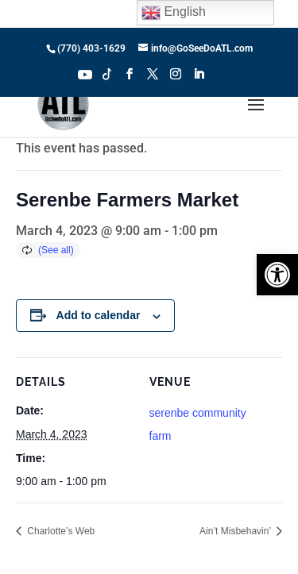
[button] (277, 274)
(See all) (56, 250)
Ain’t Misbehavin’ (236, 531)
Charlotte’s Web (60, 531)
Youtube (85, 73)
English (173, 12)
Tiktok (107, 73)
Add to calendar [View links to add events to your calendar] (98, 315)
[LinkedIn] (198, 78)
